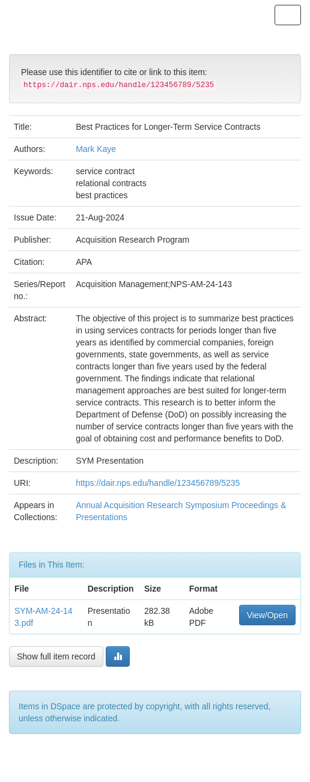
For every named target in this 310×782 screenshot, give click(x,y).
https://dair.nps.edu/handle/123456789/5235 (158, 483)
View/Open (267, 615)
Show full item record (56, 656)
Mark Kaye (96, 149)
